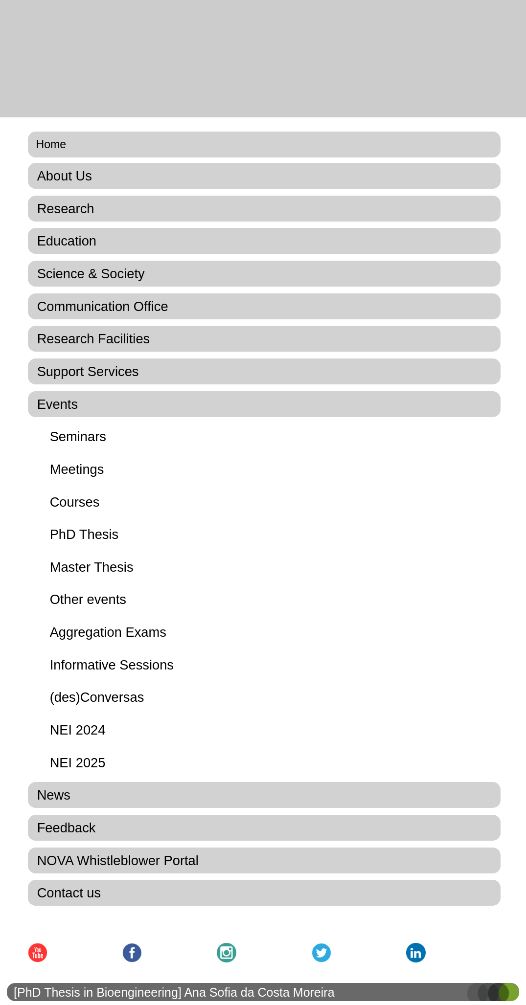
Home (51, 144)
